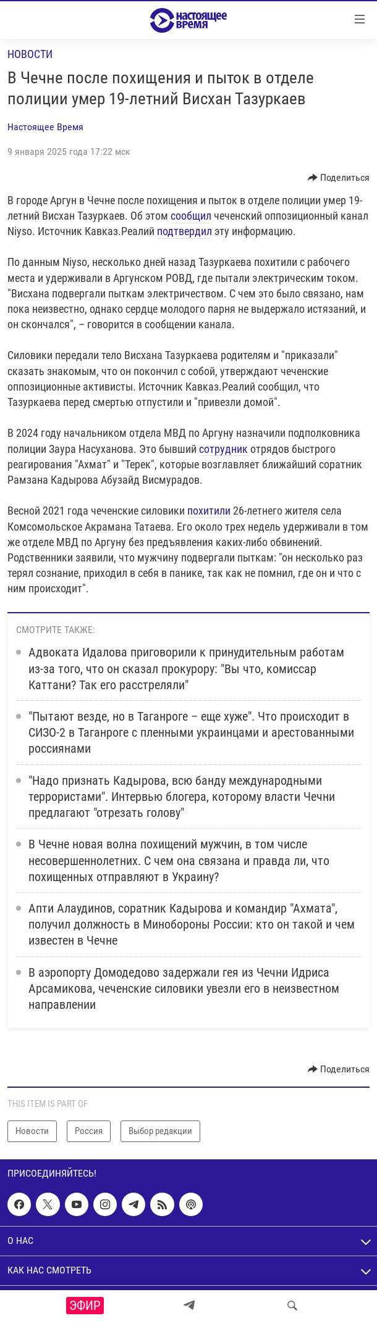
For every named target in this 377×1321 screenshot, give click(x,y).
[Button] (339, 177)
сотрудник (224, 448)
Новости (30, 54)
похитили (210, 510)
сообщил (191, 215)
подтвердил (184, 231)
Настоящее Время (45, 127)
